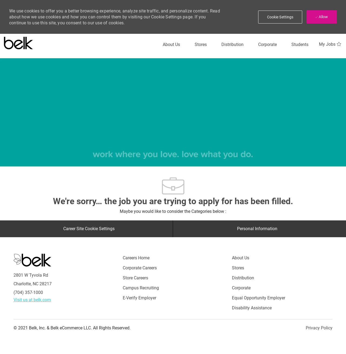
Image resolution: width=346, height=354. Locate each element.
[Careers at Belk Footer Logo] (32, 260)
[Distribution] (232, 44)
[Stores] (201, 44)
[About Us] (171, 44)
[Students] (299, 44)
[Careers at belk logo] (19, 42)
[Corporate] (267, 44)
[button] (280, 17)
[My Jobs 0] (330, 44)
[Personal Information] (257, 228)
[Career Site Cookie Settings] (89, 228)
